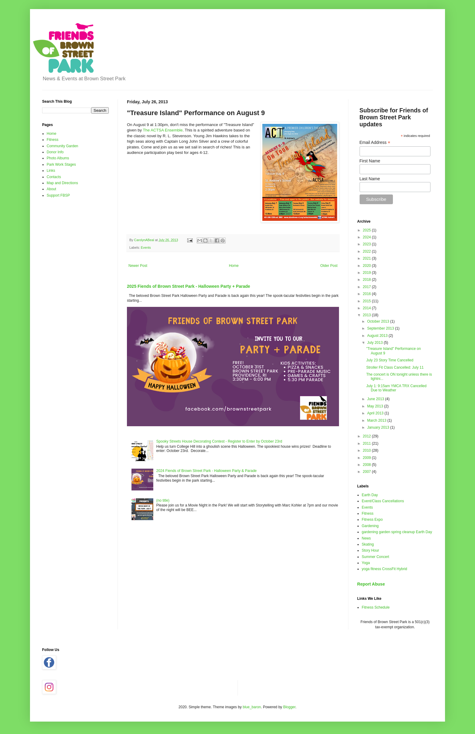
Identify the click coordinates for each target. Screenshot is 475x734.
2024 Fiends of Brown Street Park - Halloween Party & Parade (206, 471)
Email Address (375, 142)
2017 (367, 287)
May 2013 (375, 406)
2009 (367, 458)
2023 (367, 244)
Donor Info (55, 152)
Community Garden (62, 146)
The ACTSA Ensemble (163, 130)
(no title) (162, 500)
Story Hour (370, 550)
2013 (367, 315)
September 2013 (381, 328)
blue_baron (252, 707)
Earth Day (370, 495)
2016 (367, 294)
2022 (367, 251)
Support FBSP (58, 195)
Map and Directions (62, 183)
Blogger (289, 707)
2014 (367, 308)
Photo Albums (58, 158)
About (51, 189)
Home (234, 266)
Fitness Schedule (376, 607)
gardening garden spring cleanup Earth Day (397, 532)
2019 (367, 273)
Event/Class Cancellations (383, 501)
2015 (367, 301)
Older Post (328, 266)
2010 (367, 450)
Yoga (366, 563)
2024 (367, 237)
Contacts (54, 177)
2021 (367, 258)
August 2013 (378, 336)
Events (146, 247)
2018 (367, 279)
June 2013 (376, 399)
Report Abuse (371, 584)
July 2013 (375, 342)
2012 (367, 436)
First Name (370, 160)
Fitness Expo (372, 519)
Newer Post (137, 266)
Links (51, 170)
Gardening (370, 526)
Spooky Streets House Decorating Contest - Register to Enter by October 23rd (219, 441)
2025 (367, 230)
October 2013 (378, 321)
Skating (368, 544)
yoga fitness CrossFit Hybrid (384, 569)
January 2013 (378, 427)
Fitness (52, 140)
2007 (367, 472)
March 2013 (377, 420)
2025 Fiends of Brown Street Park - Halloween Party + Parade (188, 286)
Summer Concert (375, 557)
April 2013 (375, 413)
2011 (367, 443)
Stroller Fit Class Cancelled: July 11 (395, 367)
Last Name (370, 178)
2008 (367, 465)
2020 (367, 266)
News (366, 538)
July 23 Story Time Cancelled (389, 360)
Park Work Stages (61, 164)
